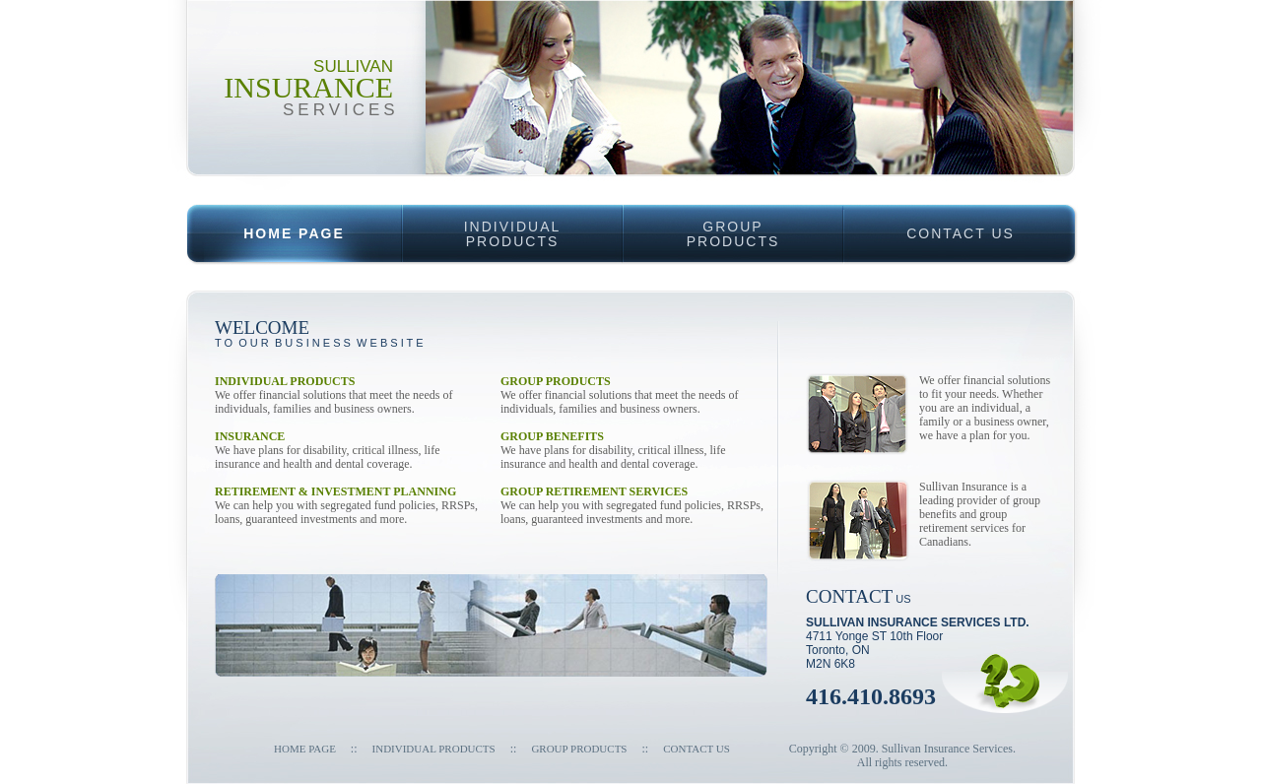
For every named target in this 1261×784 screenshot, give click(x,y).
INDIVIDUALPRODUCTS (481, 226)
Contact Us (696, 748)
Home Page (305, 748)
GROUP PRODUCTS (579, 748)
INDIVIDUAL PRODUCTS (434, 748)
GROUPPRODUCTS (701, 226)
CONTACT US (929, 222)
